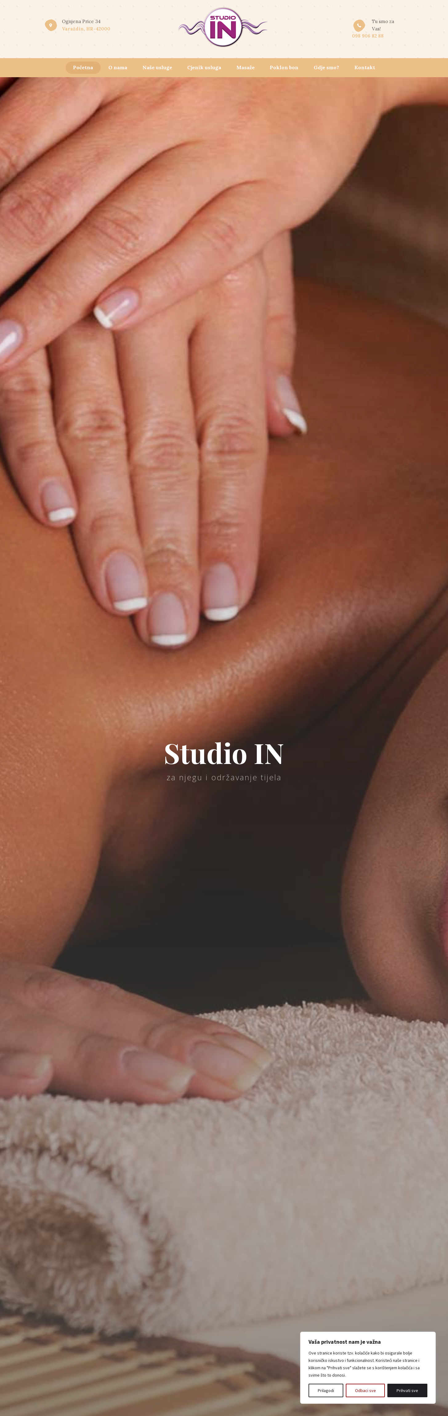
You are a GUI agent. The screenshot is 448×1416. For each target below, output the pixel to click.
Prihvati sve (407, 1390)
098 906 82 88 (368, 36)
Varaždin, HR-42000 (86, 29)
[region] (368, 1368)
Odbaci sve (365, 1390)
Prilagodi (326, 1390)
